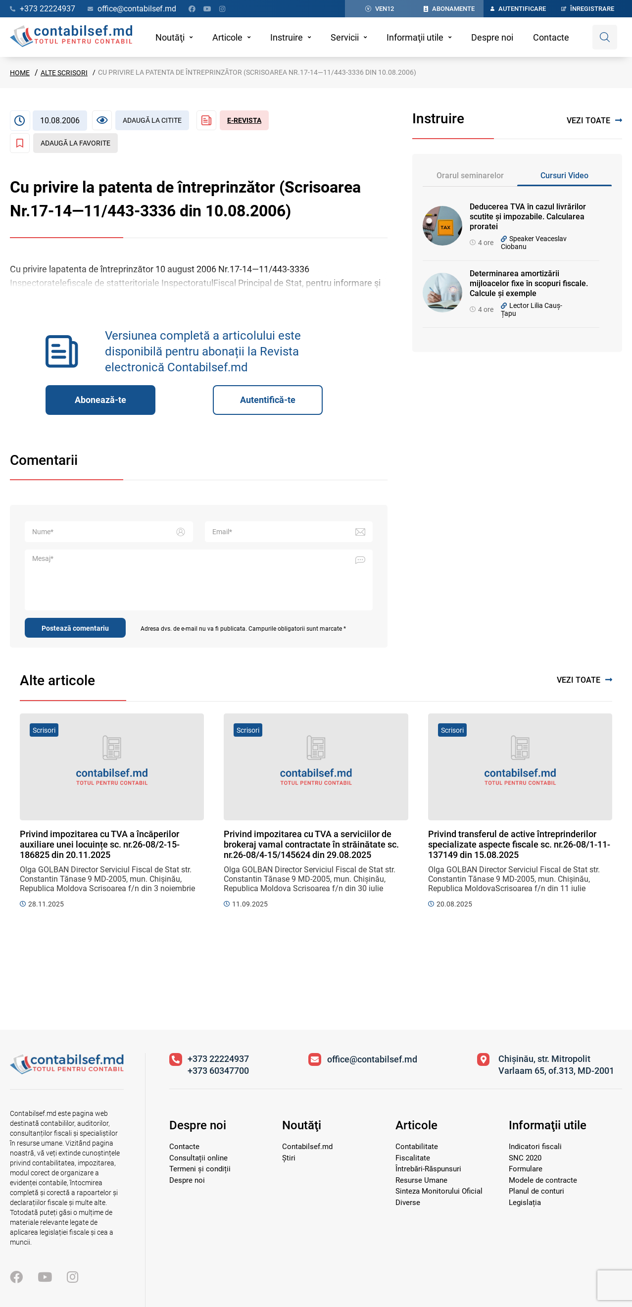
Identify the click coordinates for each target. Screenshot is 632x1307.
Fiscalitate (412, 1158)
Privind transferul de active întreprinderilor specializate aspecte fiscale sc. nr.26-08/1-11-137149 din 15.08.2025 (519, 844)
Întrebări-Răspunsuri (428, 1168)
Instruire (286, 37)
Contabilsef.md (307, 1146)
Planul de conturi (536, 1191)
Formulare (525, 1168)
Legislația (525, 1202)
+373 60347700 (218, 1070)
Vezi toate (594, 120)
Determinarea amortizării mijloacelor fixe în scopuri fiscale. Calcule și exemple (529, 283)
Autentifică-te (267, 400)
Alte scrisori (64, 73)
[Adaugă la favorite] (64, 143)
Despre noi (492, 37)
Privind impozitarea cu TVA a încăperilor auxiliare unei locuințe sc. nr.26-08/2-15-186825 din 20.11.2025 (100, 844)
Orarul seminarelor (470, 175)
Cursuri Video (564, 175)
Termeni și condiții (200, 1168)
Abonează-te (100, 400)
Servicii (345, 37)
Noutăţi (170, 37)
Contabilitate (416, 1146)
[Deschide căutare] (604, 37)
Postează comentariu (75, 628)
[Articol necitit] (140, 120)
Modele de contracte (543, 1180)
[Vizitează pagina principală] (67, 1071)
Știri (288, 1158)
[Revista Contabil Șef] (232, 120)
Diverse (407, 1202)
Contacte (551, 37)
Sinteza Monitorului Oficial (439, 1191)
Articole (227, 37)
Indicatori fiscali (535, 1146)
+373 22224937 (218, 1059)
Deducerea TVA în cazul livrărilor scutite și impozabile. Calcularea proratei (528, 216)
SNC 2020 (525, 1158)
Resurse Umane (421, 1180)
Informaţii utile (415, 37)
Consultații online (198, 1158)
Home (20, 73)
